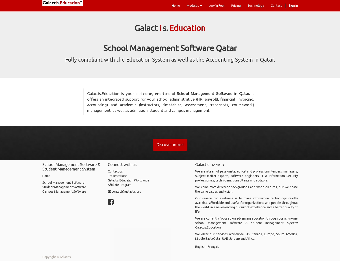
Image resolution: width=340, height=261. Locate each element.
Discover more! (170, 144)
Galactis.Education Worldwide (128, 180)
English (200, 246)
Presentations (117, 176)
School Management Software (63, 182)
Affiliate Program (119, 185)
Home (46, 176)
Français (213, 246)
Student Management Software (64, 187)
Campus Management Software (64, 191)
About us (218, 165)
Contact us (115, 171)
